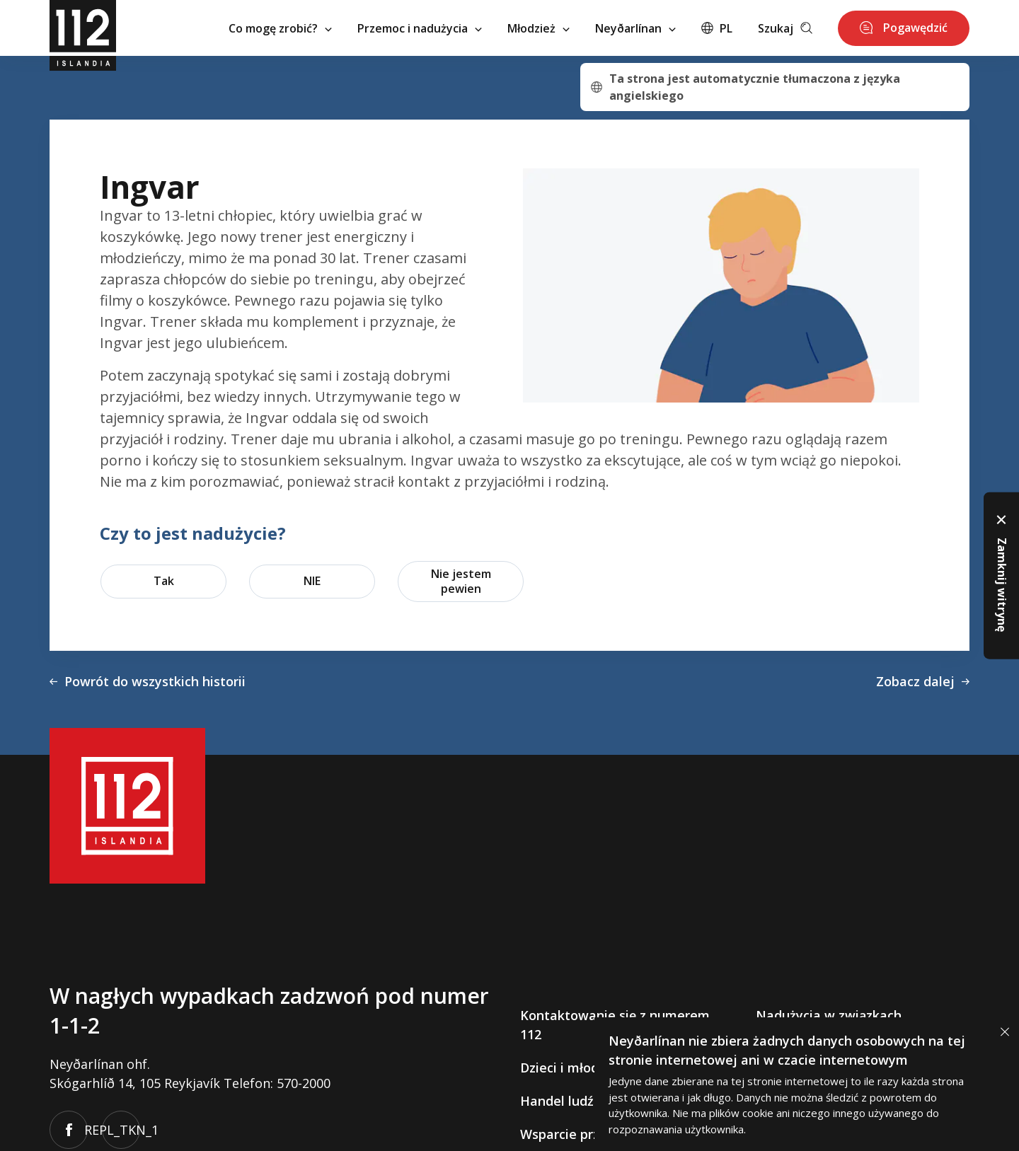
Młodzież (538, 28)
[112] (83, 28)
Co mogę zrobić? (280, 28)
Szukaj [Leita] (785, 28)
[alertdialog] (806, 1084)
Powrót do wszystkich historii (148, 681)
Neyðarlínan (635, 28)
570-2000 (303, 1083)
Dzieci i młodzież (571, 1067)
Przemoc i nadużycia (419, 28)
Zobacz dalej (922, 681)
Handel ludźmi (564, 1100)
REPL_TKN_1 (121, 1129)
